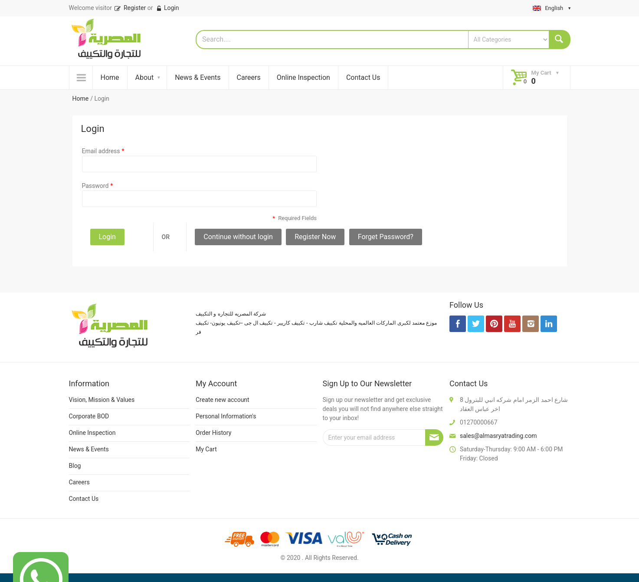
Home (110, 77)
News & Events (197, 77)
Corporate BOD (89, 416)
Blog (75, 465)
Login (167, 7)
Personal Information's (226, 416)
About (144, 77)
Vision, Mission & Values (102, 399)
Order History (213, 432)
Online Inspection (303, 77)
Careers (249, 77)
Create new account (222, 399)
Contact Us (363, 77)
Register (129, 7)
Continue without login (237, 237)
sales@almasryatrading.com (498, 435)
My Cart (206, 449)
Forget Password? (385, 237)
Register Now (315, 237)
